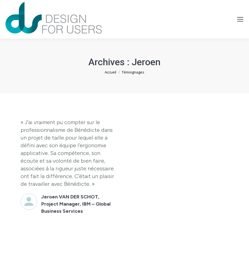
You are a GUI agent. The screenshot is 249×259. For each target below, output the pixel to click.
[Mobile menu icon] (240, 19)
